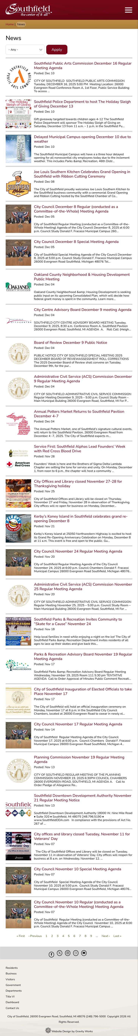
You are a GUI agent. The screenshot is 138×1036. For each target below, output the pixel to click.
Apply (57, 49)
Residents (12, 965)
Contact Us (12, 1005)
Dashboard (12, 999)
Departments (14, 988)
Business (11, 971)
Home (10, 24)
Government (13, 982)
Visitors (10, 976)
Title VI (10, 994)
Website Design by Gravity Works (69, 1028)
